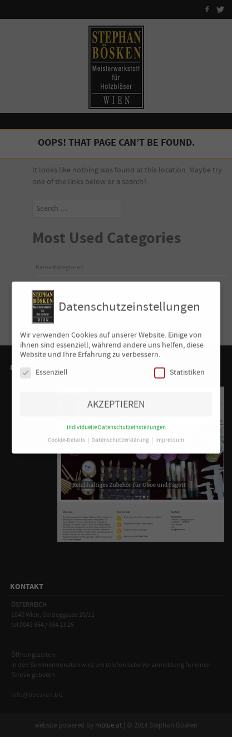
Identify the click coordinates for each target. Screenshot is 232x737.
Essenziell (44, 368)
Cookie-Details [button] (67, 436)
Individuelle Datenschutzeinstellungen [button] (116, 423)
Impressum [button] (169, 436)
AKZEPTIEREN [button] (116, 400)
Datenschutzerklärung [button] (120, 436)
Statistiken (179, 368)
